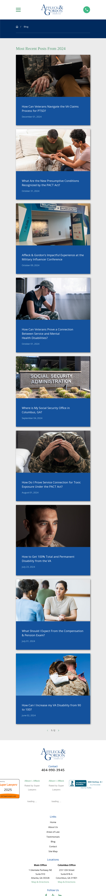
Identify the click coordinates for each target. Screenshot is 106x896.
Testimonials (53, 836)
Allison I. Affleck (32, 781)
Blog (53, 841)
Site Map (53, 851)
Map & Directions (40, 881)
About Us (53, 827)
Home (53, 822)
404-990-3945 (53, 770)
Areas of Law (53, 831)
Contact (53, 846)
